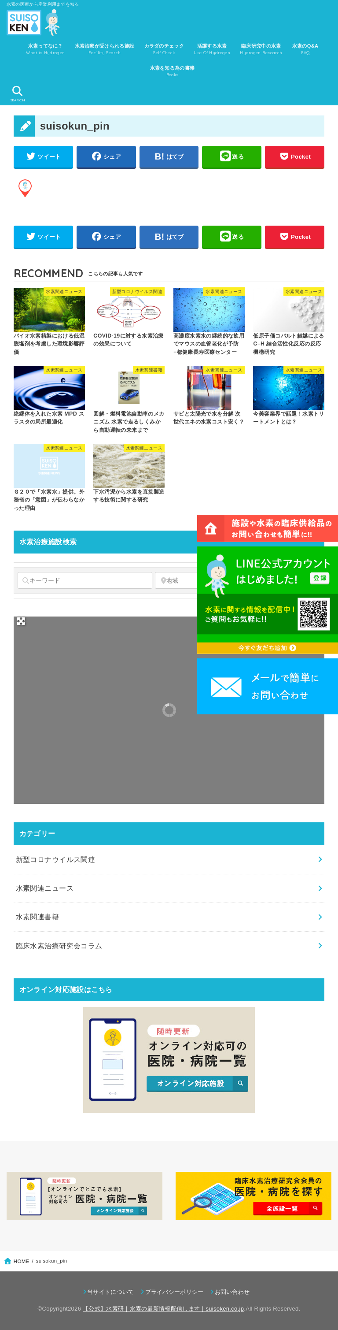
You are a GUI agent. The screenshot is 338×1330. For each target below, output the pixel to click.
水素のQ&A (305, 49)
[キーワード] (85, 580)
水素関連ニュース (44, 888)
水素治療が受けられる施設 (105, 49)
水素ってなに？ (45, 49)
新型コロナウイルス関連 (56, 859)
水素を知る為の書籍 (172, 71)
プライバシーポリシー (174, 1292)
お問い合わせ (232, 1292)
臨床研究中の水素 (261, 49)
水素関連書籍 (37, 917)
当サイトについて (110, 1292)
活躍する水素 (212, 49)
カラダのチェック (164, 49)
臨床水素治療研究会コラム (59, 946)
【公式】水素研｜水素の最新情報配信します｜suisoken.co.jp (163, 1308)
